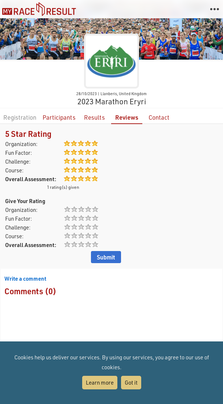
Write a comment (25, 278)
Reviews (126, 117)
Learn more (100, 382)
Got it (131, 382)
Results (94, 117)
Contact (159, 117)
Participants (59, 117)
